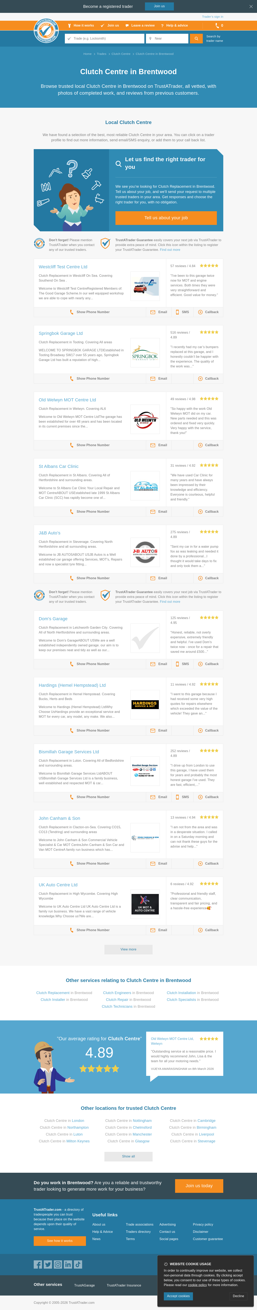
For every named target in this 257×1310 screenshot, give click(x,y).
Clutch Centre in (64, 1121)
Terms (130, 1239)
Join (159, 6)
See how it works (59, 1240)
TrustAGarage (84, 1285)
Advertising (167, 1224)
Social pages (168, 1239)
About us (98, 1224)
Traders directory (138, 1231)
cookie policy (197, 1285)
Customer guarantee (208, 1239)
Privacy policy (203, 1224)
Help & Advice (102, 1231)
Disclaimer (200, 1231)
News (96, 1239)
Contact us (167, 1231)
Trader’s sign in (212, 16)
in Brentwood (64, 993)
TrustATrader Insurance (124, 1285)
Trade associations (139, 1224)
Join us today (199, 1185)
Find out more (170, 249)
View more (129, 949)
